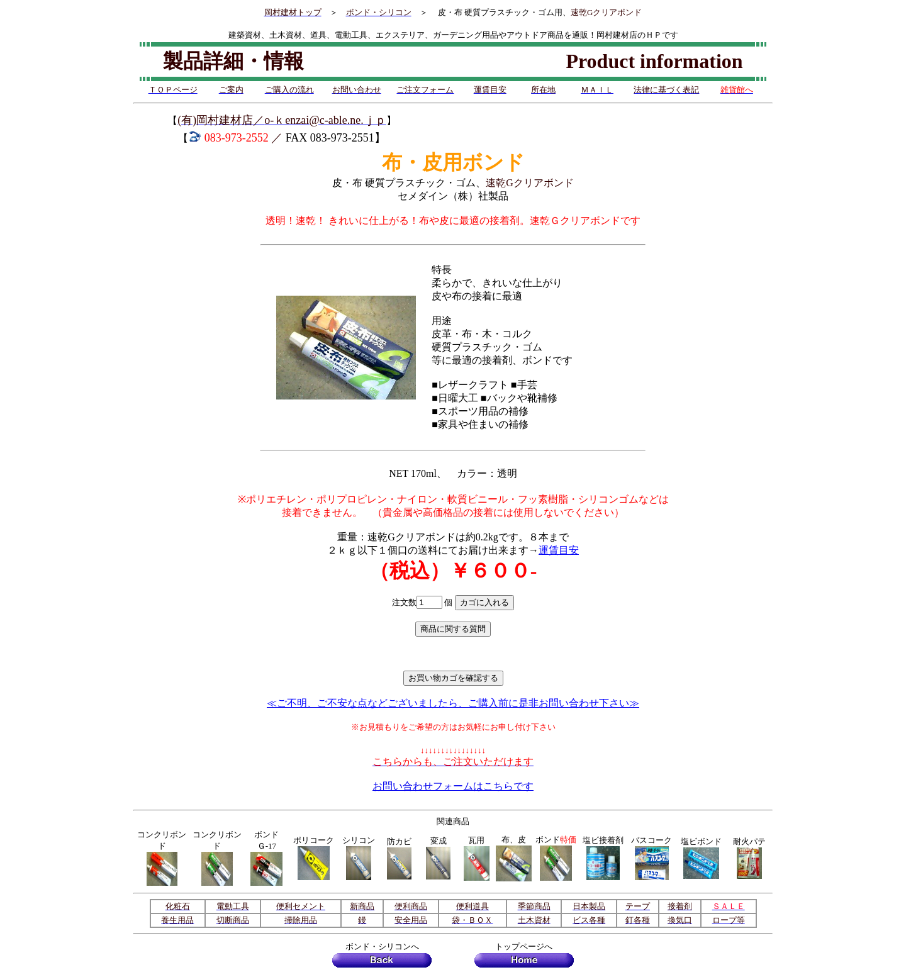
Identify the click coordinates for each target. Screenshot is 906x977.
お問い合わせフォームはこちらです (453, 786)
